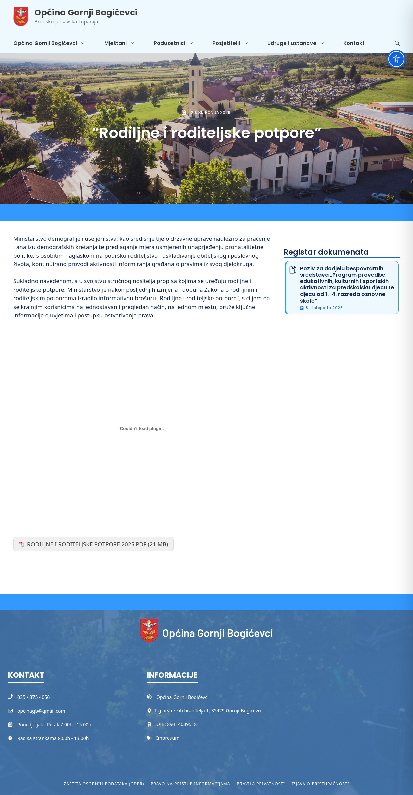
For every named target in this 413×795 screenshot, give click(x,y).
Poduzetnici (178, 43)
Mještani (124, 43)
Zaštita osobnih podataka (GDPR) (104, 784)
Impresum (167, 738)
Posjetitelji (235, 43)
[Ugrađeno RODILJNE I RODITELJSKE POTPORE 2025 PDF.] (141, 428)
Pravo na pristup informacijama (190, 784)
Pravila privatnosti (261, 784)
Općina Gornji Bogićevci (85, 12)
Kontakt (354, 43)
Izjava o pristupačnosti (320, 784)
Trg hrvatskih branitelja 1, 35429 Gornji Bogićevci (207, 710)
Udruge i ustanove (300, 43)
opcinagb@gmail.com (41, 711)
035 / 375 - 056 (33, 697)
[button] (397, 43)
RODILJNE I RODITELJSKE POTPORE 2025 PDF (86, 544)
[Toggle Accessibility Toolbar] (396, 59)
